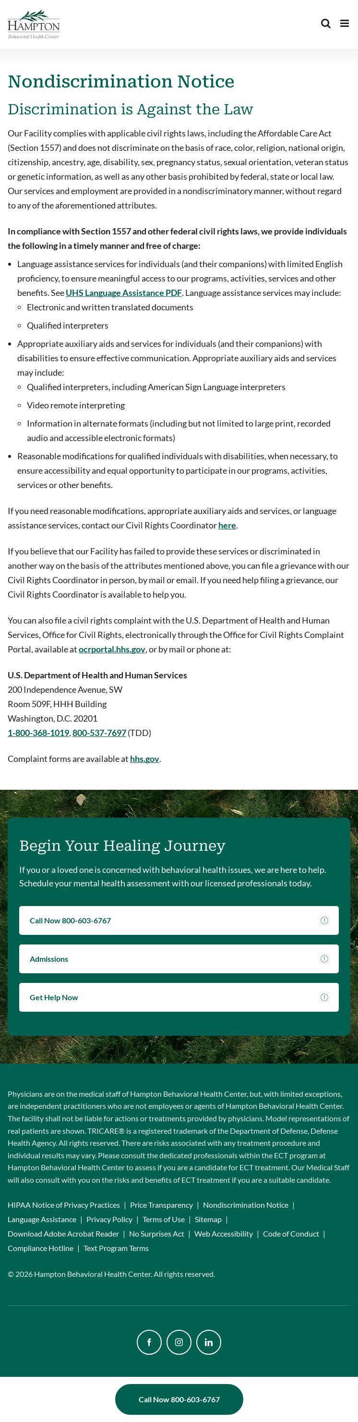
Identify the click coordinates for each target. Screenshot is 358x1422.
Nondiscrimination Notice (245, 1204)
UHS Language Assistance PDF (124, 292)
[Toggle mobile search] (326, 23)
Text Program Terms (116, 1247)
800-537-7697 (99, 732)
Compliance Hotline (40, 1247)
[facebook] (149, 1342)
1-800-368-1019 (38, 732)
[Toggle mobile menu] (345, 23)
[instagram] (179, 1342)
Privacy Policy (109, 1219)
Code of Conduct (291, 1233)
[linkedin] (208, 1342)
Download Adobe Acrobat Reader (63, 1233)
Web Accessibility (223, 1233)
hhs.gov (144, 758)
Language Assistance (42, 1219)
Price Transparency (161, 1204)
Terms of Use (164, 1219)
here (227, 525)
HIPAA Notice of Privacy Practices (64, 1204)
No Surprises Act (156, 1233)
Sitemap (208, 1219)
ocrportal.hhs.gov (112, 649)
